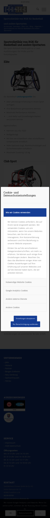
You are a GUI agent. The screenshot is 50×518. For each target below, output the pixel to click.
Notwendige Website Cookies (19, 282)
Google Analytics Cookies (17, 290)
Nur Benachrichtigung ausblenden (25, 324)
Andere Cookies (13, 307)
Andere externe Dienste (16, 299)
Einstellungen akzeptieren (25, 318)
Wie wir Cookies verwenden (18, 212)
